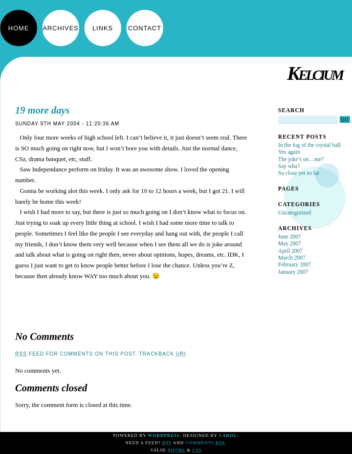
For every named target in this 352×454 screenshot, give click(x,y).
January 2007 (293, 272)
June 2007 (289, 236)
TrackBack (162, 354)
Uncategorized (294, 212)
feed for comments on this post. (76, 354)
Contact (144, 28)
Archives (60, 28)
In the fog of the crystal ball (309, 145)
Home (18, 28)
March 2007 (292, 258)
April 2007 (290, 251)
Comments (205, 442)
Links (102, 28)
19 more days (42, 110)
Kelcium (314, 73)
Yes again (289, 152)
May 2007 (289, 243)
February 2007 (294, 264)
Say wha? (289, 166)
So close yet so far (298, 173)
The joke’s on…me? (301, 159)
